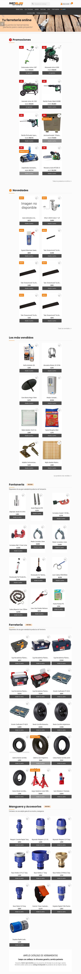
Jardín (37, 9)
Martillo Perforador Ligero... (29, 135)
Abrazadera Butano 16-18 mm (52, 365)
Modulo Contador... (52, 397)
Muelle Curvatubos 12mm (59, 542)
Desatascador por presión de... (17, 577)
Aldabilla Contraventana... (29, 462)
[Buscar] (40, 4)
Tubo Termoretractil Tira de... (52, 315)
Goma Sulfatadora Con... (29, 218)
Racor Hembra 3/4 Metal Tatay (61, 873)
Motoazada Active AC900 (52, 67)
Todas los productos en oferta (62, 181)
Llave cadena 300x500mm (59, 575)
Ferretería (19, 9)
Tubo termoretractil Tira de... (52, 250)
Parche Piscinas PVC (58, 604)
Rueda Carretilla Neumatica (40, 724)
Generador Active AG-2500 (29, 101)
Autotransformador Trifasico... (52, 135)
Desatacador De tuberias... (38, 575)
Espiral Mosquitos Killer (52, 430)
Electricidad (29, 9)
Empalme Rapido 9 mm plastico (61, 906)
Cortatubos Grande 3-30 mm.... (61, 513)
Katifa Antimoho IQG (29, 365)
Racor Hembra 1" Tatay (40, 873)
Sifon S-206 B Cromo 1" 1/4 (52, 218)
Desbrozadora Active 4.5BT (29, 67)
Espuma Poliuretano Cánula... (29, 250)
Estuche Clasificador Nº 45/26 (61, 691)
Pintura (43, 9)
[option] (40, 22)
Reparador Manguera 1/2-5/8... (40, 839)
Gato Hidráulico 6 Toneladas (61, 791)
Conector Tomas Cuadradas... (40, 906)
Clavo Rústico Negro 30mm (29, 397)
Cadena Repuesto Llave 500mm (18, 609)
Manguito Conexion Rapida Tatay (19, 839)
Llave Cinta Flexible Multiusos (39, 608)
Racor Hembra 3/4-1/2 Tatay (19, 873)
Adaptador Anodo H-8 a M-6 (17, 511)
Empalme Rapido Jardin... (19, 939)
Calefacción (31, 13)
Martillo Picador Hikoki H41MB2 (52, 101)
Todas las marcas (42, 13)
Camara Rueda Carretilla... (19, 791)
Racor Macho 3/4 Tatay (19, 906)
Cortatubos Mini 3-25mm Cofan (18, 545)
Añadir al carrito (52, 107)
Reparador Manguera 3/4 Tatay (61, 839)
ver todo (30, 484)
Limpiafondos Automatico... (29, 168)
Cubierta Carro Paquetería (40, 758)
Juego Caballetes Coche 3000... (40, 791)
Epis (49, 9)
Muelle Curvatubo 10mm (38, 541)
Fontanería (55, 9)
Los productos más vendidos (63, 476)
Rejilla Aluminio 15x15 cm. (29, 430)
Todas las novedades (65, 328)
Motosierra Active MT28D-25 (52, 168)
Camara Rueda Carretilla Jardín (61, 758)
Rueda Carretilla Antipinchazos (61, 724)
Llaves (63, 9)
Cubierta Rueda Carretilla (19, 758)
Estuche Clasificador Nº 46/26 (19, 724)
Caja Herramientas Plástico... (19, 658)
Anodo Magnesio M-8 (37, 508)
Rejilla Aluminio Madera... (52, 462)
